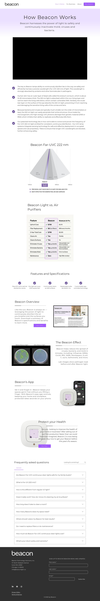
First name (52, 562)
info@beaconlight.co (19, 569)
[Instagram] (21, 587)
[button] (79, 4)
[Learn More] (40, 325)
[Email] (61, 579)
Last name (52, 569)
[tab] (18, 468)
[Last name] (68, 572)
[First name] (68, 565)
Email (51, 576)
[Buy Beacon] (89, 4)
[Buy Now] (44, 446)
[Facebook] (17, 587)
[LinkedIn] (13, 587)
